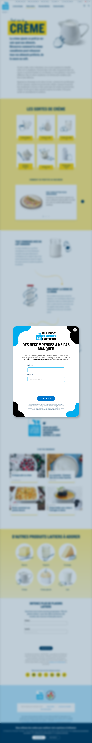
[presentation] (46, 389)
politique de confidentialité (46, 409)
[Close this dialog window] (75, 330)
